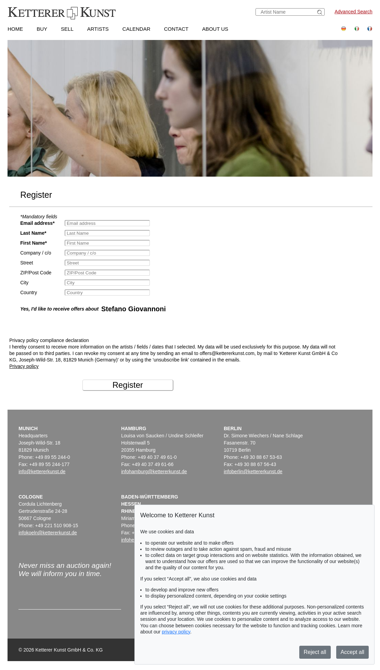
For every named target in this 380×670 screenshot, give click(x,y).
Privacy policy (24, 366)
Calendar (136, 29)
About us (215, 29)
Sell (67, 29)
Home (15, 29)
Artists (98, 29)
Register (128, 384)
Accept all (352, 652)
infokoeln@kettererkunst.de (47, 532)
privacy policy (176, 631)
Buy (42, 29)
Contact (176, 29)
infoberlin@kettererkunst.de (253, 471)
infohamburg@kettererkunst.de (154, 471)
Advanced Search (353, 11)
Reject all (315, 652)
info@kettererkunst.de (41, 471)
